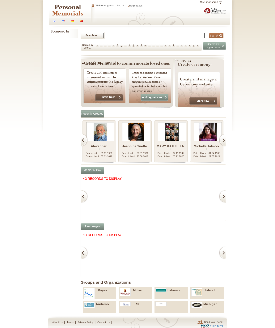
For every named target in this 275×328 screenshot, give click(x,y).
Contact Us (103, 322)
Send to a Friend (209, 322)
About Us (57, 322)
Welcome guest (104, 5)
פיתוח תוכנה (216, 325)
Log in (120, 5)
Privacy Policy (85, 322)
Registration (135, 5)
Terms (70, 322)
